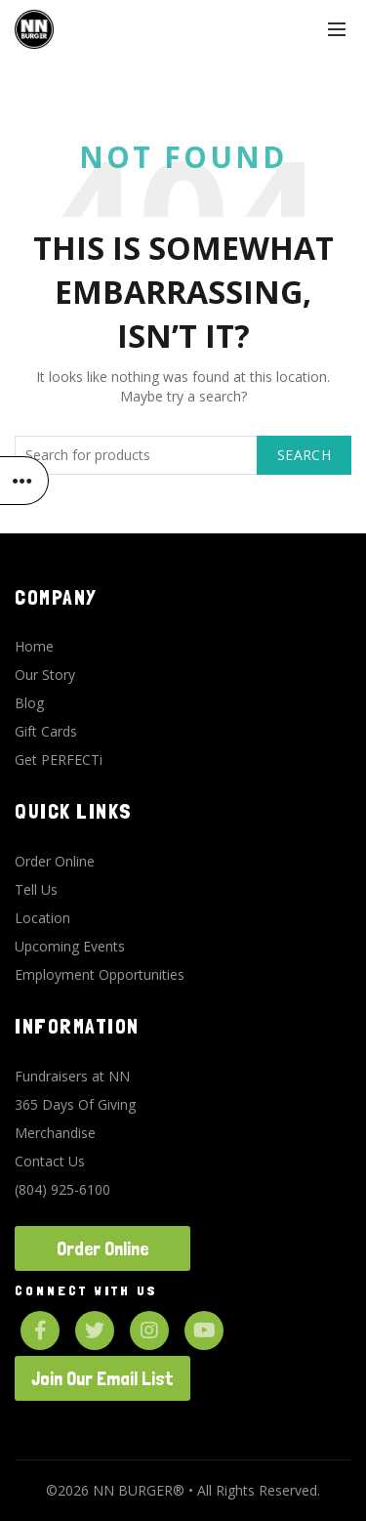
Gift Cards (46, 731)
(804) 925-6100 (62, 1189)
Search (304, 454)
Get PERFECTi (58, 759)
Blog (29, 703)
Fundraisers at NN (72, 1076)
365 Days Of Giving (75, 1104)
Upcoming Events (70, 946)
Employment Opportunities (99, 974)
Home (34, 646)
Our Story (45, 674)
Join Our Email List (102, 1378)
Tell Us (36, 889)
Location (42, 917)
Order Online (55, 861)
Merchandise (55, 1132)
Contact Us (50, 1161)
